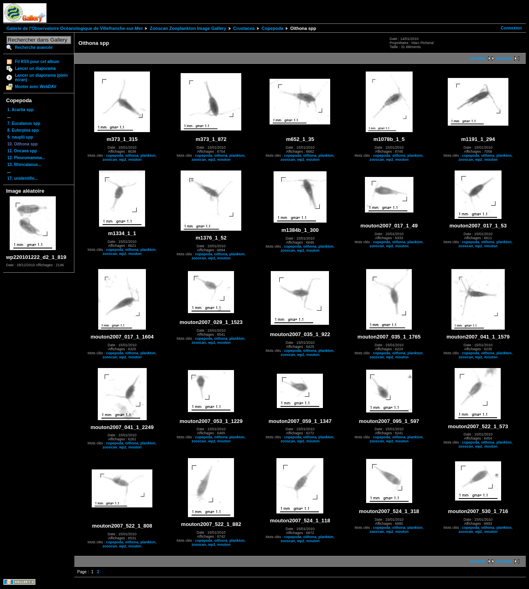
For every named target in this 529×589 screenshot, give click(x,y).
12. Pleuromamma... (26, 158)
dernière (504, 58)
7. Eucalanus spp (23, 123)
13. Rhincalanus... (24, 164)
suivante (477, 58)
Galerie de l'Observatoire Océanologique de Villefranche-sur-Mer (74, 28)
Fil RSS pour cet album (37, 61)
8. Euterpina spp (23, 130)
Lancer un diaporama (35, 68)
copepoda (114, 156)
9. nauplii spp (20, 137)
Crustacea (244, 28)
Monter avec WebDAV (35, 86)
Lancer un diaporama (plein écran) (41, 77)
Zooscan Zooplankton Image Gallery (188, 28)
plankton (148, 156)
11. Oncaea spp (22, 151)
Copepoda (272, 28)
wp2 (122, 160)
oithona (132, 156)
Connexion (511, 28)
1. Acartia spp (20, 109)
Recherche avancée (34, 47)
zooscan (110, 160)
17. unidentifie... (22, 178)
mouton (134, 160)
